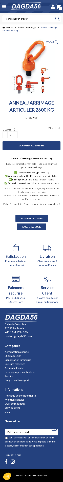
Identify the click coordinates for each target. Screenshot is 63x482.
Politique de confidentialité (20, 395)
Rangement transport (17, 379)
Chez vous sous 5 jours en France (47, 255)
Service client (12, 407)
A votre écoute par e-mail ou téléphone (47, 289)
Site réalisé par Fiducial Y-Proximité (31, 475)
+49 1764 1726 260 (16, 332)
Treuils (9, 375)
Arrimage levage (14, 367)
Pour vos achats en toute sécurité (15, 255)
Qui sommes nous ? (16, 403)
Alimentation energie (17, 351)
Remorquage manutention (19, 371)
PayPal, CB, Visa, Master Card (15, 289)
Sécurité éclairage (15, 363)
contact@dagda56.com (18, 336)
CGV (7, 411)
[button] (7, 476)
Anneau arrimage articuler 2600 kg (31, 106)
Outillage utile (13, 355)
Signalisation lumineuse (18, 359)
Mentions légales (14, 399)
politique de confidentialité (18, 441)
